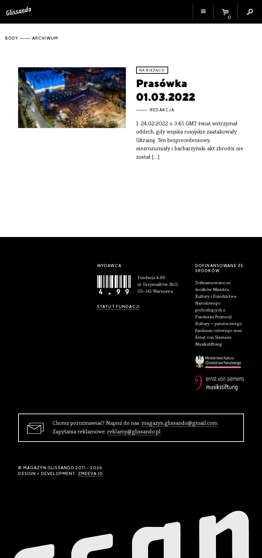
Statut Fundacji (118, 306)
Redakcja (162, 110)
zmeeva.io (90, 473)
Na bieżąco (152, 70)
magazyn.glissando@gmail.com (179, 423)
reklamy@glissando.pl (134, 432)
